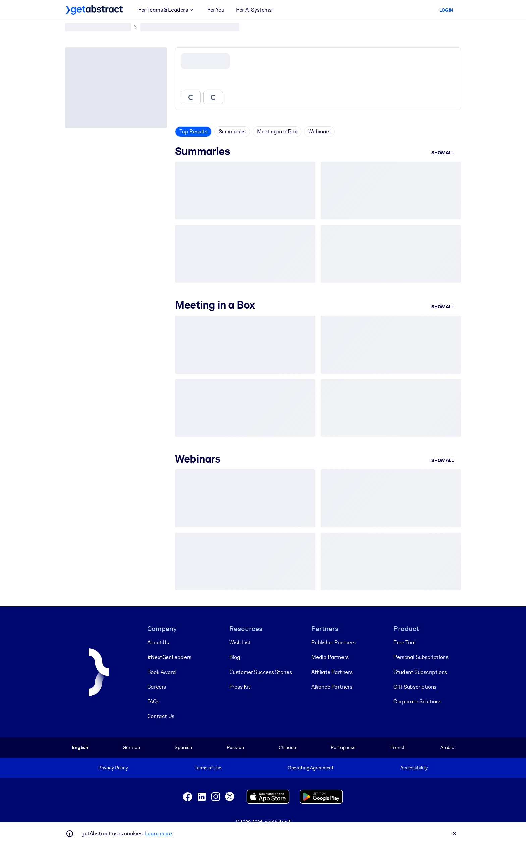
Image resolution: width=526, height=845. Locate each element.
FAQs (153, 701)
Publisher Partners (333, 642)
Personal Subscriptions (420, 657)
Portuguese (343, 747)
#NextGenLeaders (169, 657)
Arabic (447, 747)
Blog (234, 657)
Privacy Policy (113, 768)
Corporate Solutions (417, 701)
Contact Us (160, 716)
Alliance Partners (331, 687)
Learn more (158, 833)
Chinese (287, 747)
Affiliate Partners (331, 672)
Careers (156, 687)
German (131, 747)
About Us (158, 642)
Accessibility (414, 768)
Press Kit (239, 687)
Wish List (240, 642)
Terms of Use (208, 768)
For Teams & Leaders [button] (166, 10)
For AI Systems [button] (253, 10)
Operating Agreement (311, 768)
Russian (235, 747)
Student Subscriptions (420, 672)
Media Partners (329, 657)
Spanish (183, 747)
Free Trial (404, 642)
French (397, 747)
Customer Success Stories (260, 672)
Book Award (161, 672)
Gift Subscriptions (414, 687)
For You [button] (215, 10)
